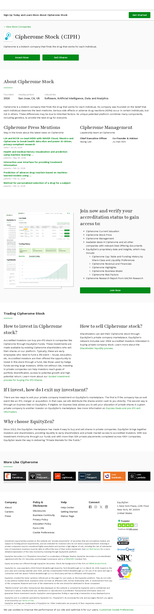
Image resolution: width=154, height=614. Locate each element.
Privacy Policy (40, 519)
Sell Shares (60, 57)
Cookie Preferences (43, 532)
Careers (9, 511)
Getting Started (69, 511)
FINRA (67, 559)
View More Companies (18, 26)
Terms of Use (28, 601)
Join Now (115, 290)
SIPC (73, 559)
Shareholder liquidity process (96, 348)
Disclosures (39, 510)
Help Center (67, 507)
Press (8, 516)
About (8, 507)
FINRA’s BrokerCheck (97, 563)
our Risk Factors (93, 549)
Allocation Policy (42, 523)
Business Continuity (44, 515)
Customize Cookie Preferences (116, 609)
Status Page (67, 516)
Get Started (139, 15)
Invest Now (22, 57)
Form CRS (38, 528)
